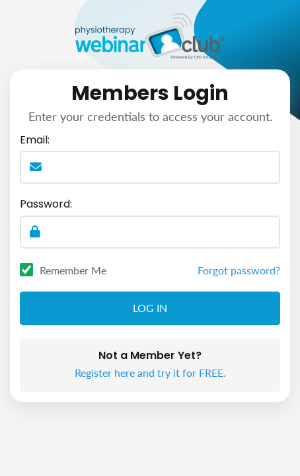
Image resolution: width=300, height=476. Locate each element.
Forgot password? (239, 270)
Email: (35, 140)
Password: (46, 204)
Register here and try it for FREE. (150, 372)
